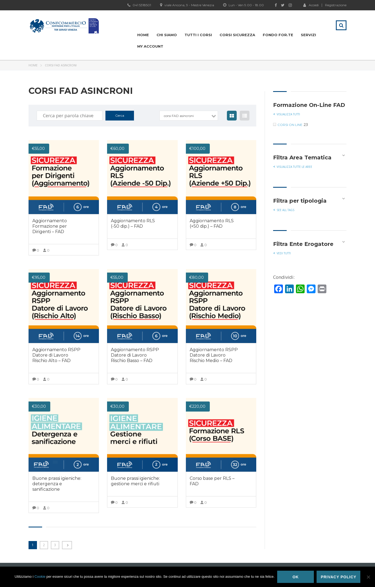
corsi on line (289, 125)
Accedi (311, 5)
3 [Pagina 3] (55, 545)
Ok (295, 577)
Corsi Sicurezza (237, 35)
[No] (368, 577)
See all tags (285, 210)
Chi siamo (167, 35)
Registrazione (335, 5)
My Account (150, 46)
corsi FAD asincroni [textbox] (179, 116)
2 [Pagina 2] (44, 545)
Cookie (40, 576)
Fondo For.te (278, 35)
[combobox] (189, 116)
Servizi (308, 35)
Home (143, 35)
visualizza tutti (288, 114)
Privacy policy (338, 577)
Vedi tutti (284, 253)
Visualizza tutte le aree (294, 167)
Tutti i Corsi (198, 35)
